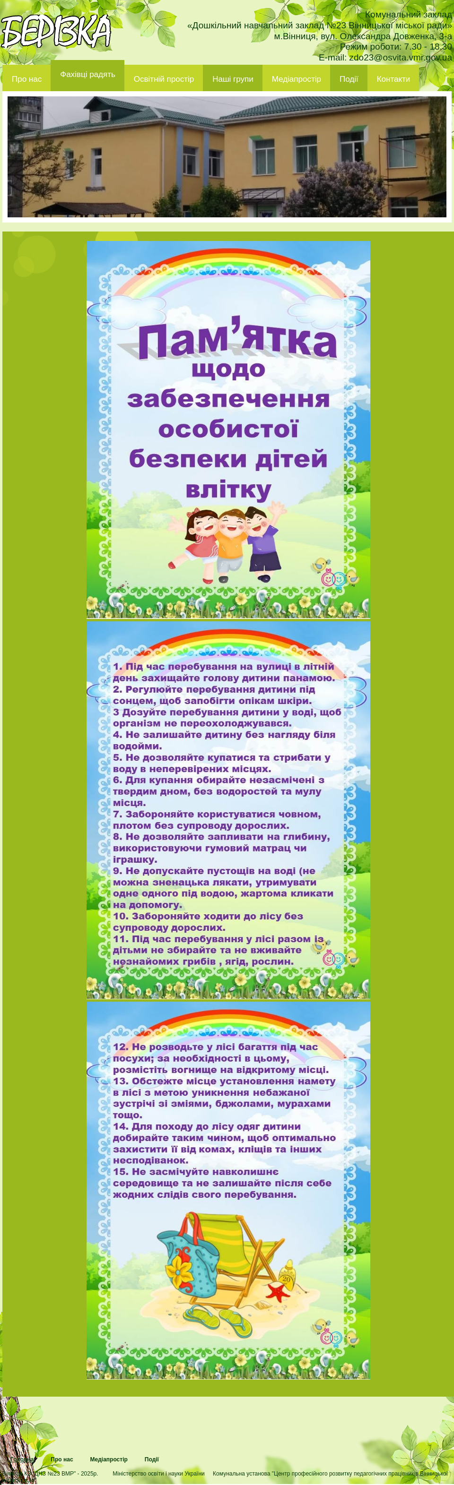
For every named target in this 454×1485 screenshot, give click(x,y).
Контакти (393, 79)
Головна (22, 1459)
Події (349, 79)
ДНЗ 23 (56, 31)
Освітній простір (164, 79)
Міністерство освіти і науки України (158, 1473)
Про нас (27, 79)
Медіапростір (296, 79)
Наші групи (232, 79)
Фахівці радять (87, 74)
